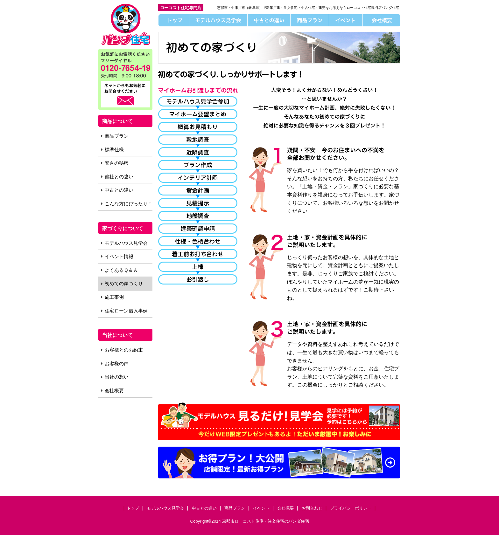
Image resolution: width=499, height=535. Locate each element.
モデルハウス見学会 (218, 20)
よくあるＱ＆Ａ (121, 270)
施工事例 (114, 297)
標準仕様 (114, 149)
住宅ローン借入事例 (126, 310)
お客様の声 (117, 363)
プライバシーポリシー (350, 508)
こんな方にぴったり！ (128, 203)
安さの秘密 (117, 163)
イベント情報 (119, 256)
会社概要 (382, 20)
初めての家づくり (124, 283)
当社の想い (117, 377)
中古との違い (269, 20)
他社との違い (119, 176)
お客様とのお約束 (124, 350)
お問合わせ (312, 508)
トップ (173, 20)
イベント (346, 20)
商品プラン (310, 20)
